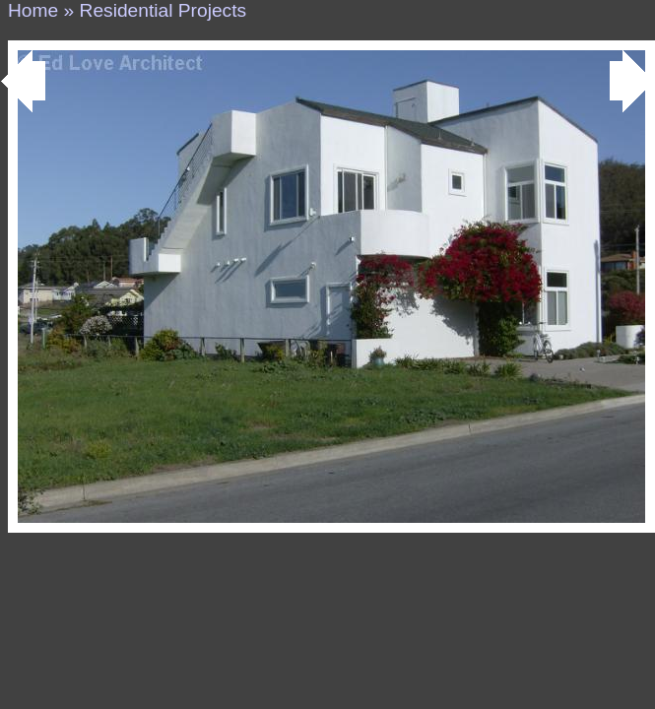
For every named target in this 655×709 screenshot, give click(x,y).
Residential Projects (163, 10)
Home (33, 10)
